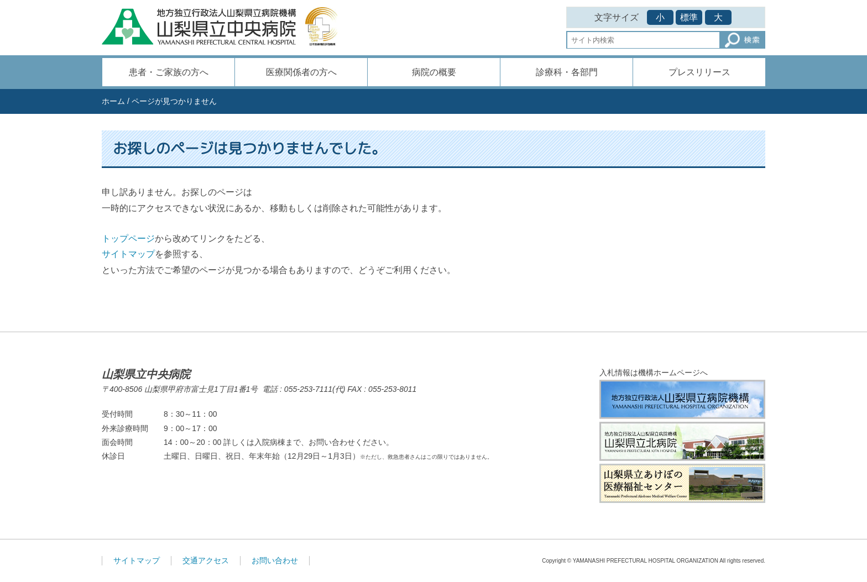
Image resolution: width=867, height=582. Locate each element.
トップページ (128, 238)
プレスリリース (699, 72)
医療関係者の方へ (301, 72)
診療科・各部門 (567, 72)
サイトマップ (128, 254)
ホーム (113, 101)
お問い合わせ (275, 560)
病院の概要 (434, 72)
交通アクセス (205, 560)
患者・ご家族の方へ (168, 72)
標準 (689, 17)
